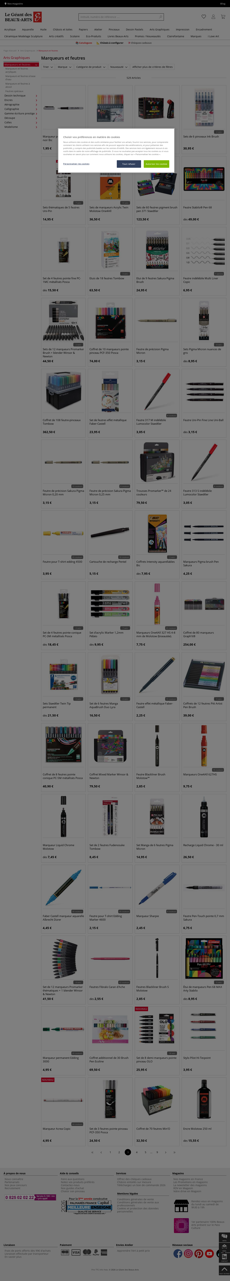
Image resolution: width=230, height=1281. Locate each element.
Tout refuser (128, 164)
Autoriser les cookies (156, 164)
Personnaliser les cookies (76, 163)
